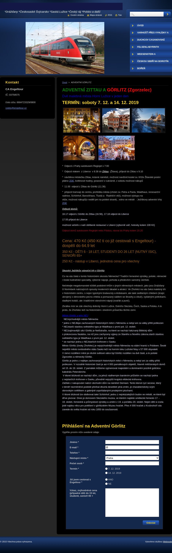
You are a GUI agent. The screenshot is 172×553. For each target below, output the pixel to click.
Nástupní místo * (79, 458)
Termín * (74, 468)
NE (110, 483)
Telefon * (74, 452)
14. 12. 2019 (114, 473)
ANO (110, 479)
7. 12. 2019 (114, 468)
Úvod (64, 82)
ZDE (71, 180)
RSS (110, 15)
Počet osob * (77, 463)
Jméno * (74, 442)
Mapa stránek (96, 15)
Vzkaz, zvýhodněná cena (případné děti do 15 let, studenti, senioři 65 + (83, 493)
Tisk (120, 15)
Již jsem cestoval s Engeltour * (80, 481)
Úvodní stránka (77, 15)
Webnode (167, 542)
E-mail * (74, 447)
